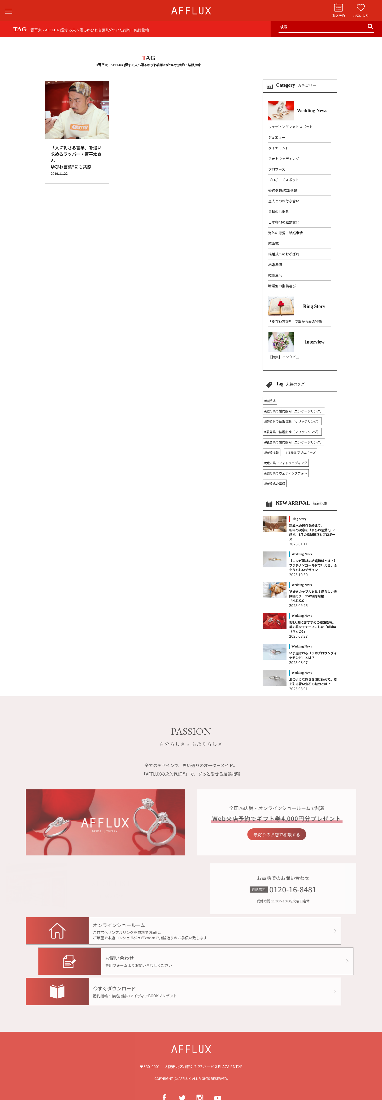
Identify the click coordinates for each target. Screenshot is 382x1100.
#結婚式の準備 (274, 483)
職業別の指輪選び (282, 285)
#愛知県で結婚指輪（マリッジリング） (292, 421)
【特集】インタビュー (285, 356)
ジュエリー (276, 137)
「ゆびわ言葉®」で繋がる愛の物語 (295, 321)
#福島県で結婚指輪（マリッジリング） (292, 431)
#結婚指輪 (271, 452)
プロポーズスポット (283, 179)
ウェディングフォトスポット (290, 126)
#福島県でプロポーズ (300, 452)
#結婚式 (270, 400)
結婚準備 (275, 264)
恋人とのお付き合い (283, 200)
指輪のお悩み (278, 211)
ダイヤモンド (278, 147)
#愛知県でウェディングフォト (285, 473)
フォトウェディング (283, 158)
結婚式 (273, 243)
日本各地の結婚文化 (283, 222)
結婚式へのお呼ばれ (283, 253)
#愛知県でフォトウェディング (285, 462)
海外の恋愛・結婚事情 (285, 232)
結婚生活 (275, 275)
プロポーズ (276, 169)
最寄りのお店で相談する (292, 834)
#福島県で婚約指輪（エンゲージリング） (293, 442)
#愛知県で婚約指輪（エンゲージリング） (293, 411)
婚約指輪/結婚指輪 (282, 190)
